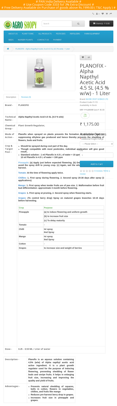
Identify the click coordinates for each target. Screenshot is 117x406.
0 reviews (98, 171)
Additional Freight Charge (92, 139)
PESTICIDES (60, 33)
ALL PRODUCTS (44, 33)
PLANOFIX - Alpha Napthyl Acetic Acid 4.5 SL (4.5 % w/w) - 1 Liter (43, 49)
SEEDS (10, 39)
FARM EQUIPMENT (92, 33)
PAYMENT (57, 39)
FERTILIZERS (75, 33)
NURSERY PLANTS (25, 39)
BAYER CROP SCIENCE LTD (97, 99)
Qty (81, 150)
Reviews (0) (26, 97)
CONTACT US (43, 39)
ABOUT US (13, 33)
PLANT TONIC (28, 33)
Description (11, 97)
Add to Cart (97, 163)
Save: (96, 109)
